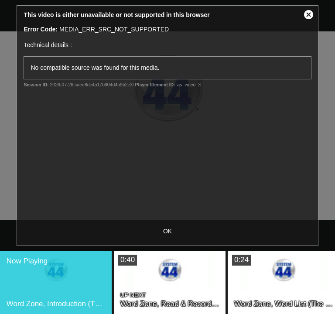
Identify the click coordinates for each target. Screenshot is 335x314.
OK (167, 231)
